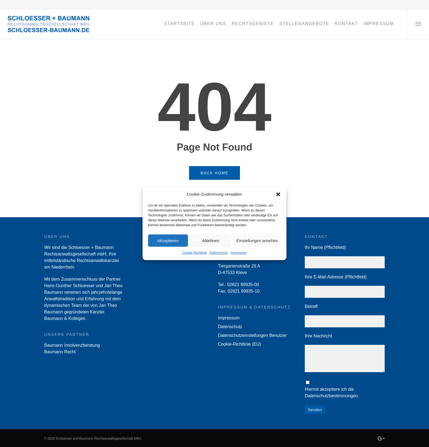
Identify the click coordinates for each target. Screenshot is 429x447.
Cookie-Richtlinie (194, 253)
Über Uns (213, 23)
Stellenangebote (304, 23)
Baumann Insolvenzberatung (72, 345)
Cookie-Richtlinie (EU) (239, 344)
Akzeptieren (168, 240)
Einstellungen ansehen (257, 240)
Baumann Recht (60, 351)
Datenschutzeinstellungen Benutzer (252, 335)
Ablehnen (210, 240)
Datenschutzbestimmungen (331, 395)
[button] (278, 194)
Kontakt (346, 23)
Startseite (179, 23)
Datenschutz (219, 253)
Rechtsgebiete (253, 23)
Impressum (239, 253)
